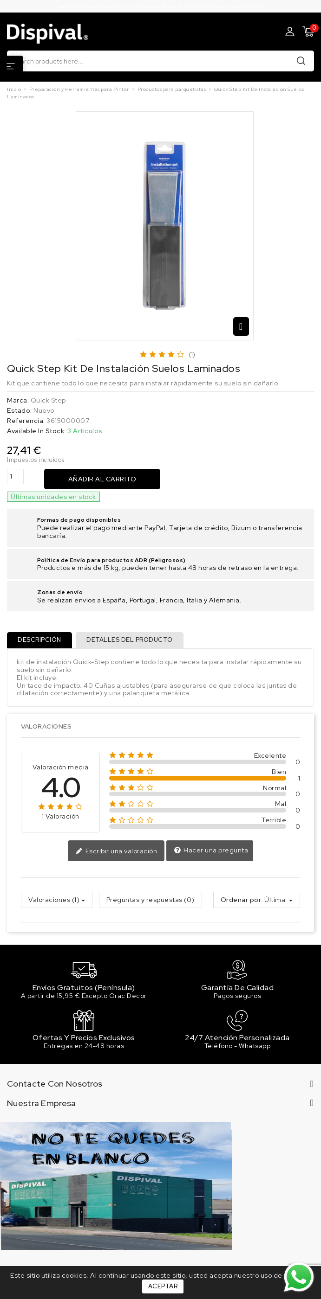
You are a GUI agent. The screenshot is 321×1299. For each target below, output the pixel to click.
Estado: (19, 411)
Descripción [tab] (40, 640)
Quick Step (48, 400)
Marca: (18, 400)
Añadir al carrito (102, 479)
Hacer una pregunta (211, 851)
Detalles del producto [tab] (131, 640)
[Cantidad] (15, 476)
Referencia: (26, 421)
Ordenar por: (242, 901)
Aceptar (163, 1286)
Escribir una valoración (116, 852)
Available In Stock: (36, 431)
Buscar (301, 60)
